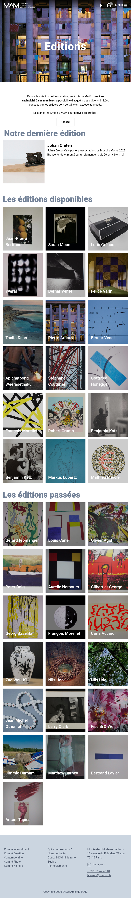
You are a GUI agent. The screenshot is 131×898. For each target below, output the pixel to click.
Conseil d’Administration (62, 857)
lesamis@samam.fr (99, 875)
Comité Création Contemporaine (14, 855)
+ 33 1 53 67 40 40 (98, 871)
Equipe (52, 861)
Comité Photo (12, 861)
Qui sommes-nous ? (60, 849)
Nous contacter (57, 853)
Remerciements (57, 865)
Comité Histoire (13, 865)
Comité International (16, 849)
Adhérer (65, 121)
